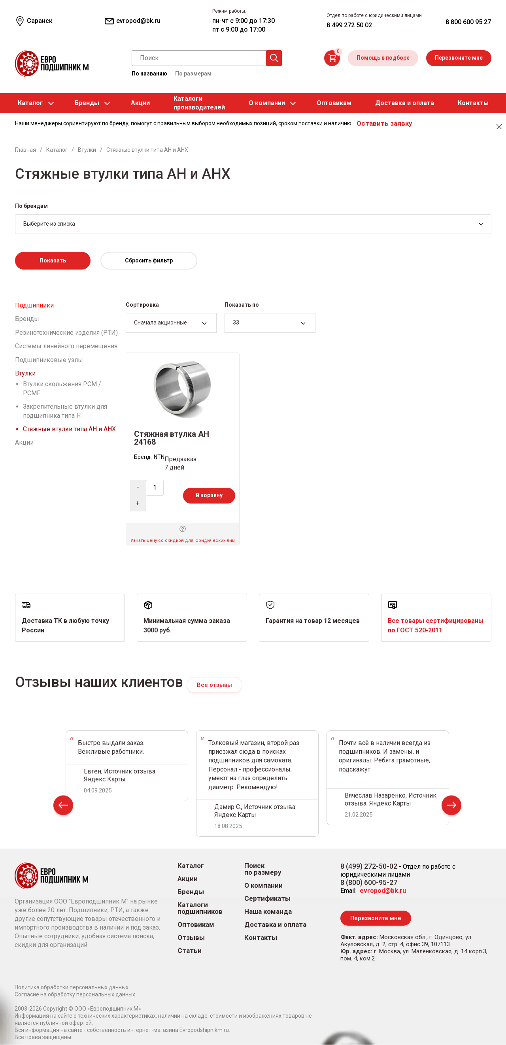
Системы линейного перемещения (66, 346)
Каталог (30, 103)
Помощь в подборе (383, 58)
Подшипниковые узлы (49, 360)
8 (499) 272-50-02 (368, 866)
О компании (267, 103)
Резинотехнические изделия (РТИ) (66, 332)
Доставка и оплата (404, 103)
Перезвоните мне (459, 58)
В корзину (209, 495)
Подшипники (34, 305)
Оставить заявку (384, 123)
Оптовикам (334, 103)
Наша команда (268, 912)
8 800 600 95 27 (468, 22)
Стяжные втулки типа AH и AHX (69, 429)
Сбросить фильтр (149, 260)
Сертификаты (267, 899)
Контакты (473, 103)
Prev (63, 807)
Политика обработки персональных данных (71, 988)
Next (451, 807)
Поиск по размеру (262, 869)
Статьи (189, 951)
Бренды (87, 103)
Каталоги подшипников (200, 908)
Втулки (25, 373)
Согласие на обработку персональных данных (75, 995)
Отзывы (191, 938)
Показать (53, 260)
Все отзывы (214, 684)
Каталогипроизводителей (199, 103)
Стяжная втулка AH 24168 (171, 438)
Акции (140, 103)
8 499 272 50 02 (349, 25)
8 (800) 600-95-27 (368, 883)
